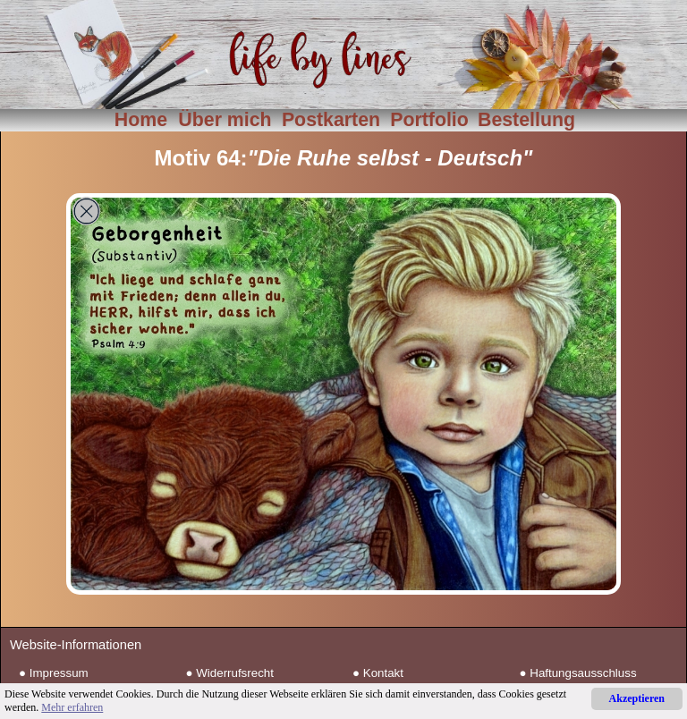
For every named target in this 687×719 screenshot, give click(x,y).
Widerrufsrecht (235, 673)
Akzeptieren (637, 698)
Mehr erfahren (72, 707)
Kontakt (383, 673)
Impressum (59, 673)
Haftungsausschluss (583, 673)
